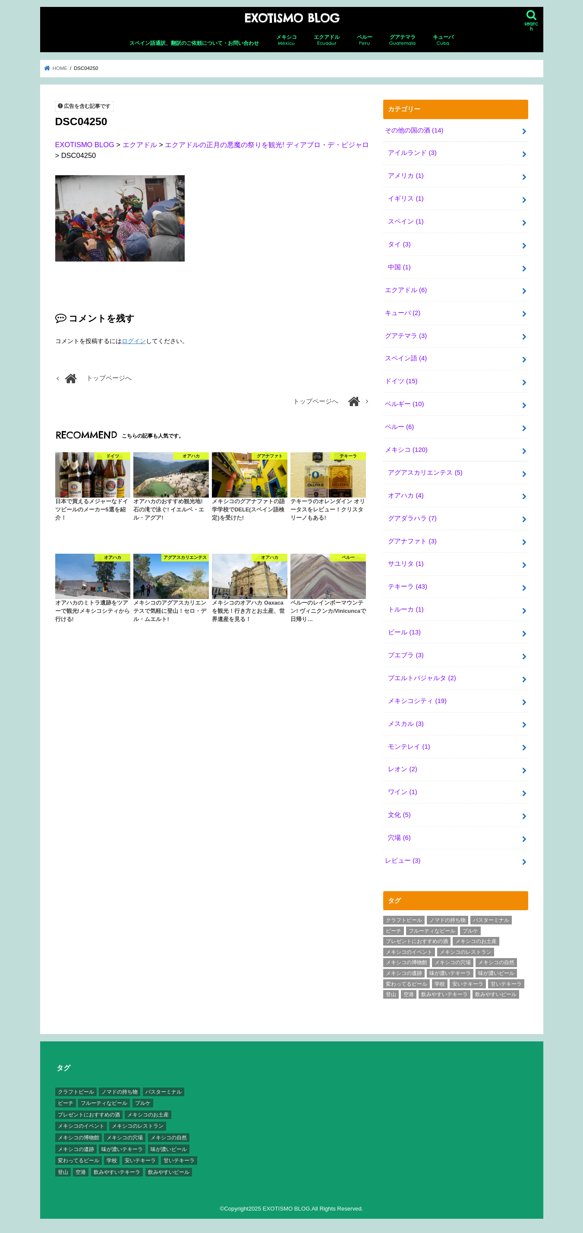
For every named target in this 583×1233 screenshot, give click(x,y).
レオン (402, 769)
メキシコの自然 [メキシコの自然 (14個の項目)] (496, 962)
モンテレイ (409, 746)
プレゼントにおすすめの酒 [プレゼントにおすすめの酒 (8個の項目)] (417, 941)
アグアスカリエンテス (425, 472)
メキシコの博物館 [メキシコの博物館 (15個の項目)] (406, 962)
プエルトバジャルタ (422, 678)
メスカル (405, 723)
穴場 (399, 837)
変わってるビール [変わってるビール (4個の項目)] (406, 984)
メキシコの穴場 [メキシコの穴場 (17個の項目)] (453, 962)
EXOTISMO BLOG (291, 18)
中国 (399, 267)
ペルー (364, 40)
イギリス (405, 198)
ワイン (402, 791)
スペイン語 (406, 358)
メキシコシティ (417, 700)
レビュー (402, 860)
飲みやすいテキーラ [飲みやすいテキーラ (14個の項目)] (444, 994)
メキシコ (286, 40)
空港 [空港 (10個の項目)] (408, 994)
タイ (399, 244)
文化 (399, 814)
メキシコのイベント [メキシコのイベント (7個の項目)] (409, 952)
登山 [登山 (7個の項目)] (391, 994)
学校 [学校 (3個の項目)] (440, 984)
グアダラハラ (412, 518)
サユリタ (405, 563)
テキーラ (407, 586)
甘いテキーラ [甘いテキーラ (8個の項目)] (506, 984)
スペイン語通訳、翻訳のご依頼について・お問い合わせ (194, 43)
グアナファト (412, 541)
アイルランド (412, 152)
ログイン (134, 340)
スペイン (405, 221)
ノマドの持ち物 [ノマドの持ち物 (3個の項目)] (447, 920)
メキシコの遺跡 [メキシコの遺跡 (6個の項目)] (404, 973)
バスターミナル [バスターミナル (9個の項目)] (491, 920)
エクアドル (327, 40)
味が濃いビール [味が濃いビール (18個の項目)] (496, 973)
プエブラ (405, 655)
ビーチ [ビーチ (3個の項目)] (393, 931)
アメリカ (405, 175)
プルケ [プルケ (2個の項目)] (470, 931)
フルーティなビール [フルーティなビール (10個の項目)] (432, 931)
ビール (404, 632)
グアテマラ (402, 40)
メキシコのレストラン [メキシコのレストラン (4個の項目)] (466, 952)
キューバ (443, 40)
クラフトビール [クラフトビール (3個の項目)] (404, 920)
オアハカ (405, 495)
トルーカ (405, 609)
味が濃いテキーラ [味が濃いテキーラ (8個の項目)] (450, 973)
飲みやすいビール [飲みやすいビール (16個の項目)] (496, 994)
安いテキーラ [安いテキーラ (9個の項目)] (467, 984)
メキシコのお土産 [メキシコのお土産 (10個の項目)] (476, 941)
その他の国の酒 (414, 130)
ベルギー (404, 403)
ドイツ (401, 381)
